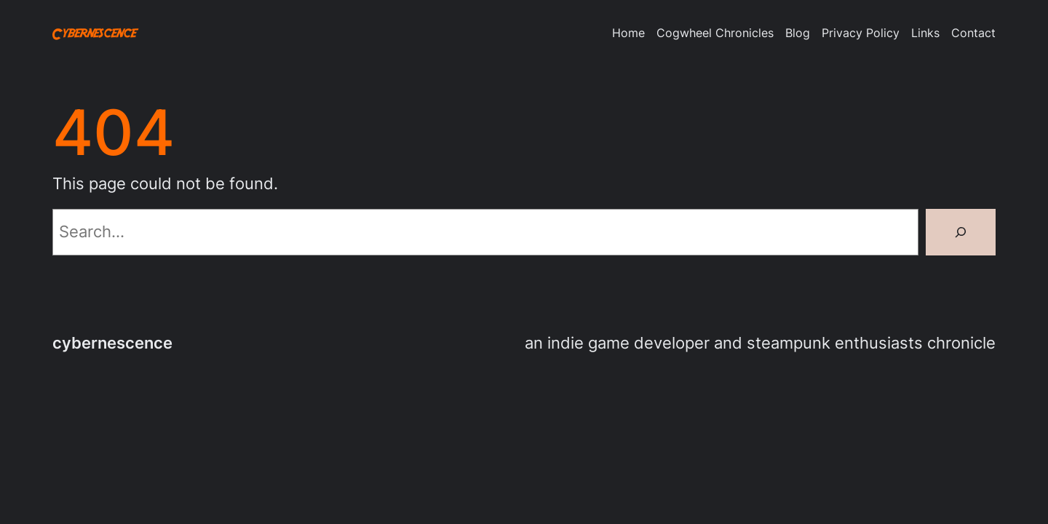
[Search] (961, 232)
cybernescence (112, 342)
